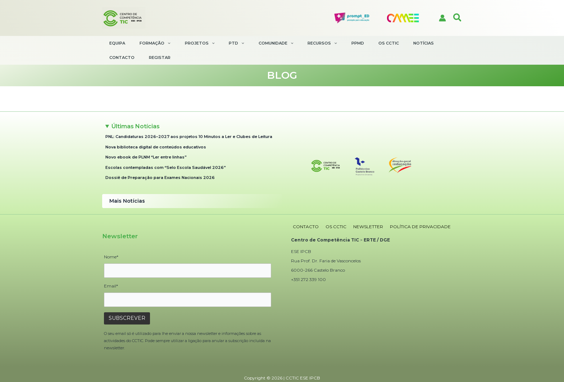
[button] (457, 18)
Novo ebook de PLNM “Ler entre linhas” (146, 142)
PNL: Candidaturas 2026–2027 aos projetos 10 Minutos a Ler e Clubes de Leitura (188, 122)
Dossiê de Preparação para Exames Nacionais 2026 (160, 163)
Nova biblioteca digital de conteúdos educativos (155, 132)
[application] (166, 43)
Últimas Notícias (136, 112)
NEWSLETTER (361, 211)
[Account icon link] (442, 18)
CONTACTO (304, 211)
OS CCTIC (331, 211)
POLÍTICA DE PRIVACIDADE (411, 211)
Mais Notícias (126, 186)
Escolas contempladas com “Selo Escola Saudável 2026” (165, 153)
